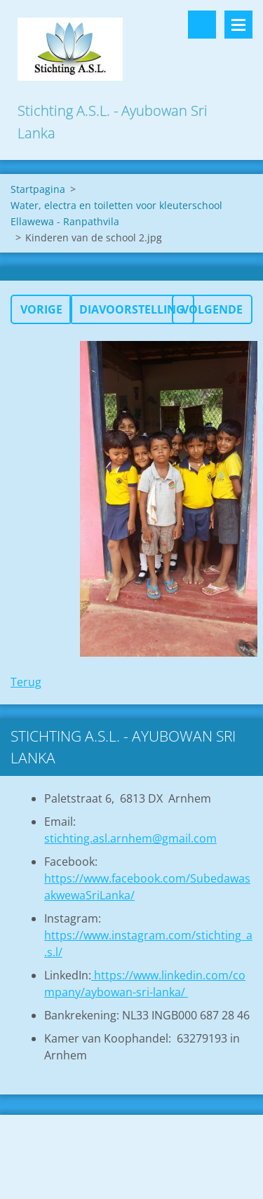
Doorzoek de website (202, 25)
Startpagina (38, 189)
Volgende (212, 309)
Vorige (41, 309)
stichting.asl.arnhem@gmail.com (130, 838)
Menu (238, 25)
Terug (26, 682)
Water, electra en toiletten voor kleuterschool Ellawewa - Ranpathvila (116, 213)
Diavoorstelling (131, 309)
